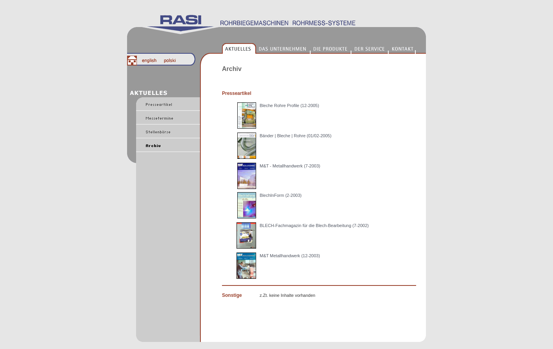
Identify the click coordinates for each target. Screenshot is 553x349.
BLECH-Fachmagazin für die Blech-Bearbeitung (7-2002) (314, 225)
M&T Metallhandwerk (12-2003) (290, 255)
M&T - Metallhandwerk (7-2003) (290, 166)
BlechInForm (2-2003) (281, 195)
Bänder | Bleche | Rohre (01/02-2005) (295, 135)
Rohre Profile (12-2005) (296, 105)
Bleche (267, 105)
